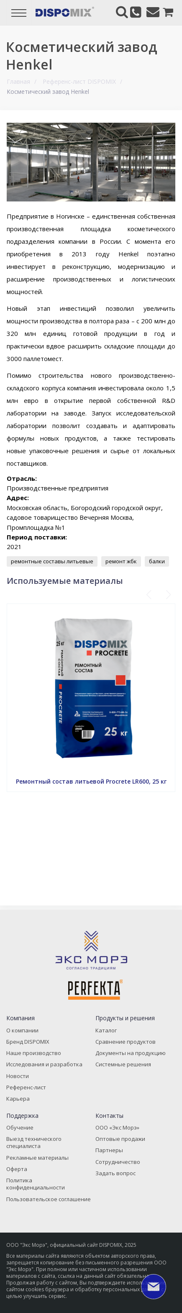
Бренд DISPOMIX (27, 1041)
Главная (18, 81)
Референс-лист (26, 1087)
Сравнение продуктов (125, 1041)
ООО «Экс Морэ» (117, 1127)
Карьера (18, 1098)
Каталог (106, 1030)
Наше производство (33, 1053)
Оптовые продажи (120, 1139)
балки (157, 561)
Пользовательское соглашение (48, 1199)
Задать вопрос (115, 1173)
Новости (17, 1076)
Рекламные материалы (37, 1157)
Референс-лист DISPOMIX (79, 81)
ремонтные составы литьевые (52, 561)
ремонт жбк (121, 561)
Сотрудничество (117, 1162)
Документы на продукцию (130, 1053)
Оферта (16, 1169)
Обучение (19, 1127)
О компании (22, 1030)
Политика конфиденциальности (35, 1183)
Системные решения (123, 1064)
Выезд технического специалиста (34, 1142)
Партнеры (109, 1150)
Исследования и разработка (44, 1064)
